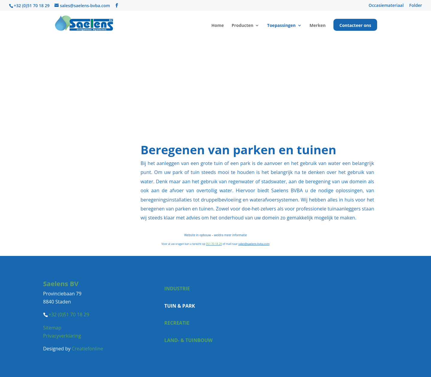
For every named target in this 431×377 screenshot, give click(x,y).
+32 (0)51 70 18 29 (31, 5)
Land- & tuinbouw (188, 340)
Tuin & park (179, 306)
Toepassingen (281, 25)
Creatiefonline (87, 348)
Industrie (177, 288)
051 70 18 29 (214, 244)
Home (217, 25)
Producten (243, 25)
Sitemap (52, 327)
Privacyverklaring (62, 335)
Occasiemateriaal (386, 5)
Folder (415, 5)
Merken (317, 25)
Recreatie (176, 323)
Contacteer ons (355, 25)
